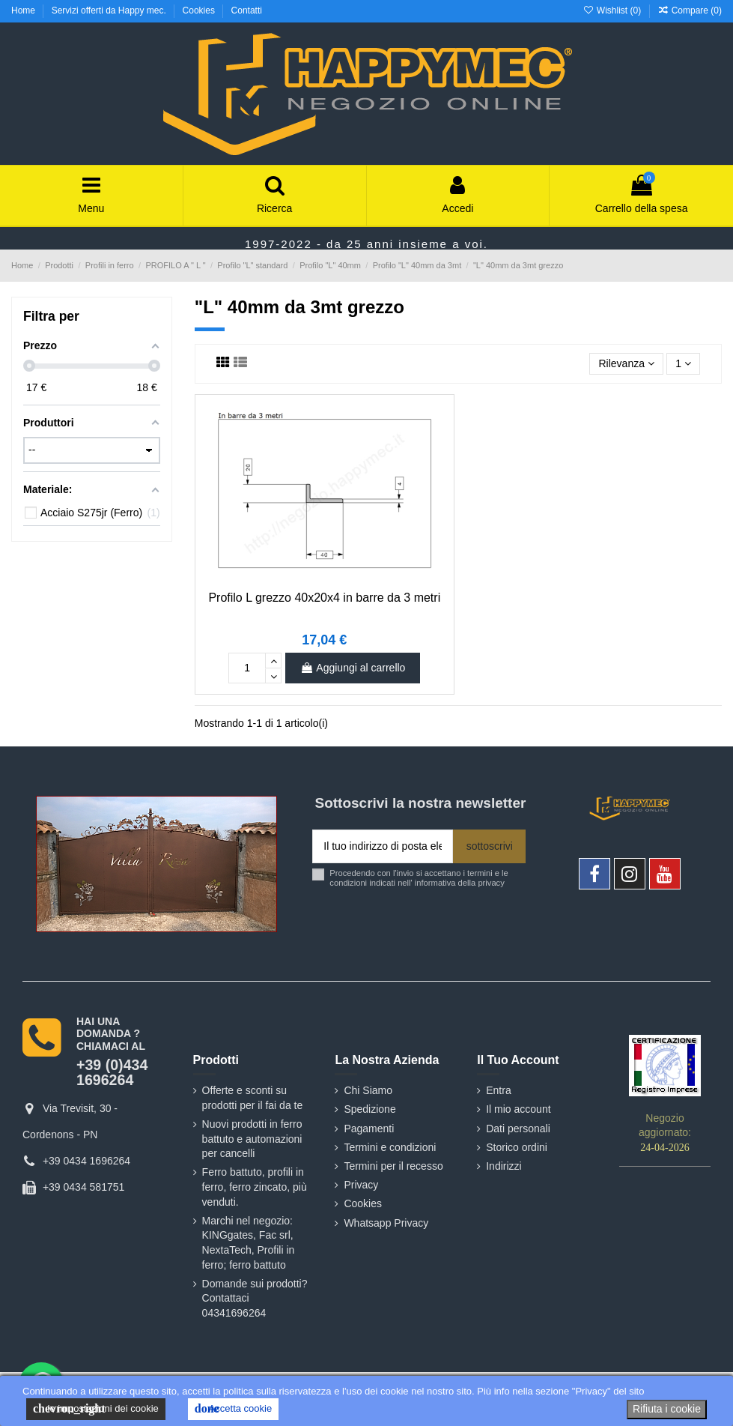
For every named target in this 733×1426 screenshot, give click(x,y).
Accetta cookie (233, 1409)
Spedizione (369, 1109)
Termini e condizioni (390, 1147)
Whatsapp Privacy (386, 1223)
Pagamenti (369, 1129)
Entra (498, 1090)
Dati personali (518, 1129)
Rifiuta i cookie (667, 1409)
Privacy (361, 1185)
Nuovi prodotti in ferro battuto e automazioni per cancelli (252, 1138)
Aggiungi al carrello (352, 668)
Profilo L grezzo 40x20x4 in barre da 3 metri (324, 597)
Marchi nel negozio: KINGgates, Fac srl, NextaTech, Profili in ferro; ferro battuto (248, 1243)
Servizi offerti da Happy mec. (110, 10)
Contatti (246, 10)
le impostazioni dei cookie (96, 1409)
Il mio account (518, 1109)
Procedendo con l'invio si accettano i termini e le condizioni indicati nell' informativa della (418, 877)
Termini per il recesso (393, 1166)
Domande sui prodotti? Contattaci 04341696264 (255, 1298)
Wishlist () (613, 10)
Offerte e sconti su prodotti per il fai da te (252, 1097)
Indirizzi (503, 1166)
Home (24, 10)
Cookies (200, 10)
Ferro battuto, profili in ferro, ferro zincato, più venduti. (254, 1186)
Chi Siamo (368, 1090)
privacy (491, 882)
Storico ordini (516, 1147)
